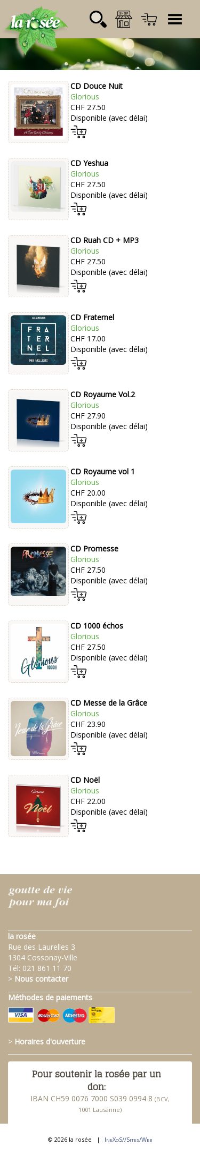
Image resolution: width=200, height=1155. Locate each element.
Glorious (84, 96)
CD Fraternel (92, 317)
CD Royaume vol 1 (102, 471)
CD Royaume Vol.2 (102, 394)
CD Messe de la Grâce (108, 703)
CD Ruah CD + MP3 (104, 240)
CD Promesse (94, 548)
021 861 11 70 (46, 968)
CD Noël (85, 780)
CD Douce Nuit (96, 86)
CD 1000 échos (96, 626)
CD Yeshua (89, 163)
